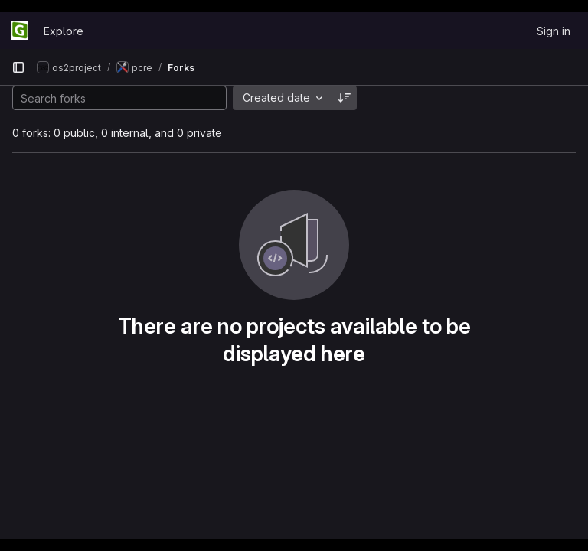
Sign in (553, 30)
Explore (63, 30)
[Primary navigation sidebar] (18, 67)
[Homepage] (19, 30)
